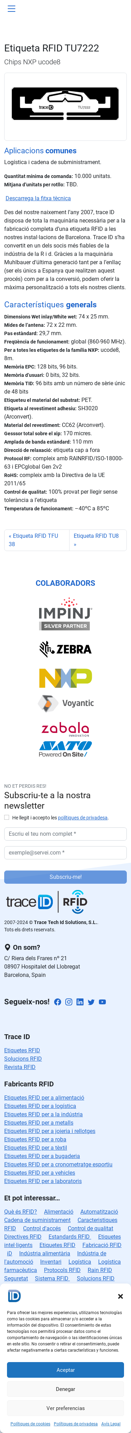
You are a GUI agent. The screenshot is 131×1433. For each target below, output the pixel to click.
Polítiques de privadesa (76, 1424)
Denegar (65, 1389)
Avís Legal (111, 1424)
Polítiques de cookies (30, 1424)
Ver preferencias (65, 1408)
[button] (120, 1295)
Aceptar (66, 1370)
